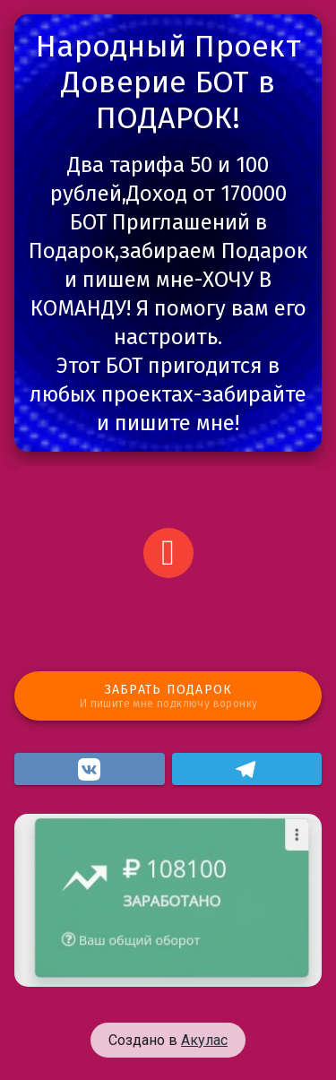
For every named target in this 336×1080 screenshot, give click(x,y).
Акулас (204, 1040)
